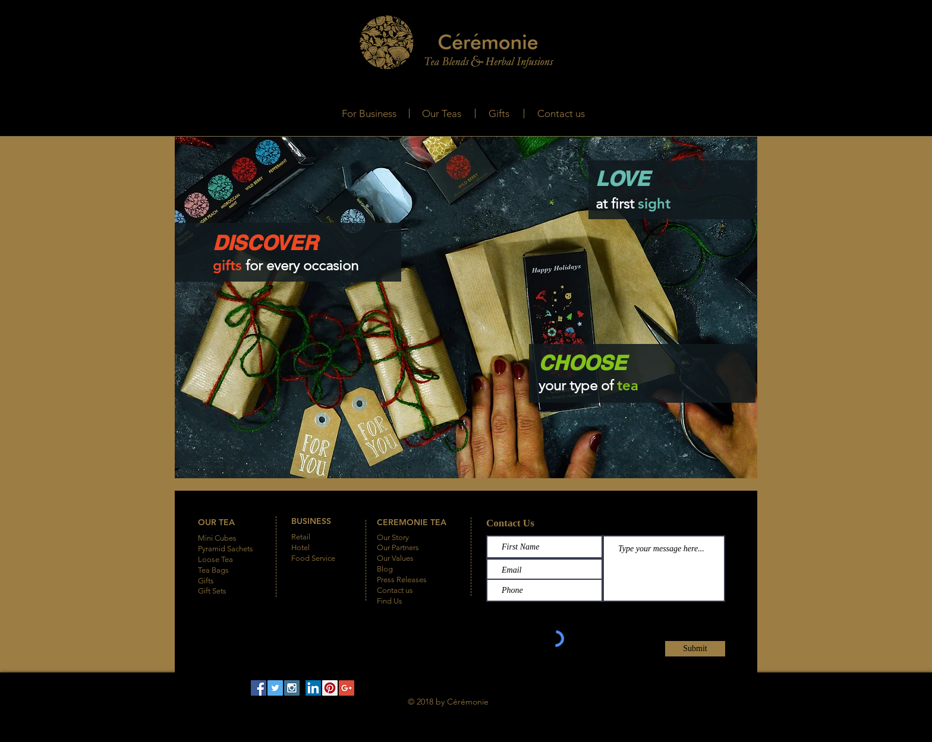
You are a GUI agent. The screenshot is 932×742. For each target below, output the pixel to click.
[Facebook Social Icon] (258, 688)
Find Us (389, 600)
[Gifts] (499, 114)
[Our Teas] (441, 114)
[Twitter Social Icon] (275, 688)
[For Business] (369, 114)
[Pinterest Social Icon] (330, 688)
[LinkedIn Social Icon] (313, 688)
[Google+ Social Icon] (346, 688)
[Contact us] (561, 114)
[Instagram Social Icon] (292, 688)
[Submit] (695, 648)
